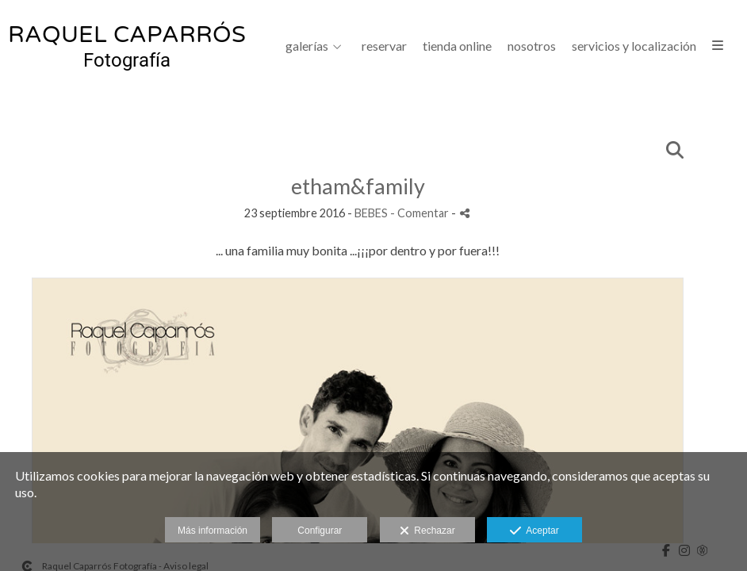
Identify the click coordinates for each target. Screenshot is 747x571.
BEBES (371, 213)
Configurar (319, 530)
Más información (212, 530)
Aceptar (534, 531)
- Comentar (420, 213)
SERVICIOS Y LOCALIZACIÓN (634, 46)
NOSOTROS (532, 46)
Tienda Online (457, 46)
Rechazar (427, 531)
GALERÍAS (306, 46)
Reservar (384, 46)
